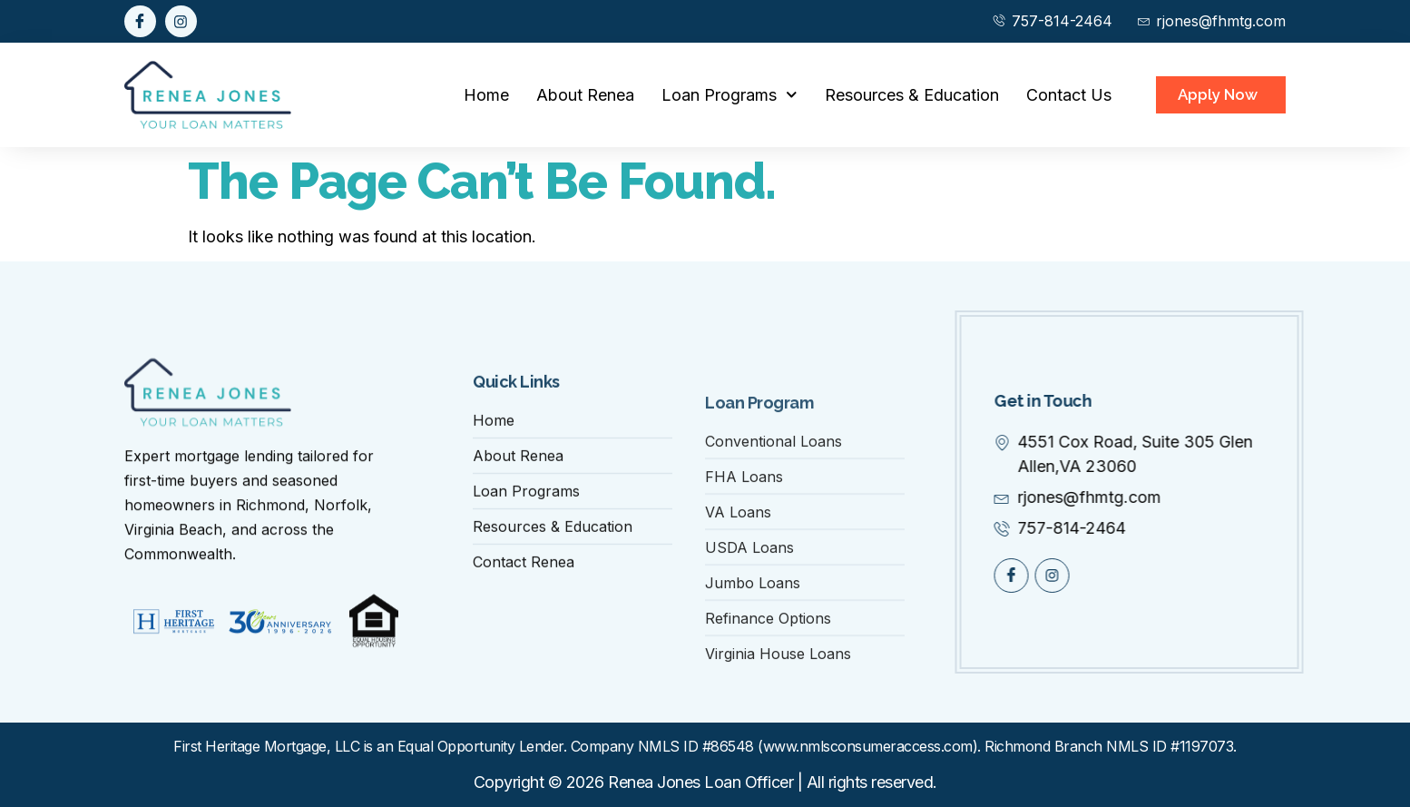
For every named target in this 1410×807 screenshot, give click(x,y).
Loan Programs (729, 95)
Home (486, 94)
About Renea (585, 94)
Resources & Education (912, 94)
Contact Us (1068, 94)
